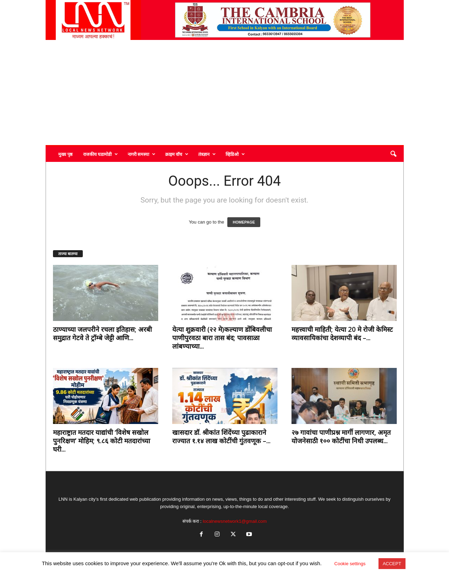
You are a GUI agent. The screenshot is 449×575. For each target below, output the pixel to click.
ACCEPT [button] (392, 563)
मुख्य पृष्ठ (65, 154)
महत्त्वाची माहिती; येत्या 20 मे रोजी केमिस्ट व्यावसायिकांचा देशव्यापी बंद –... (342, 333)
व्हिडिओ (235, 154)
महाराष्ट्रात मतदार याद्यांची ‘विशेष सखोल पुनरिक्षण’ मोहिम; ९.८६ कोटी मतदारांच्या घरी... (101, 441)
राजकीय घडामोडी (100, 154)
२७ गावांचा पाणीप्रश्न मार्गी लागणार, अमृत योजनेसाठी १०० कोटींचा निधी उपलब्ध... (341, 436)
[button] (393, 154)
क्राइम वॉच (176, 154)
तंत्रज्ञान (207, 154)
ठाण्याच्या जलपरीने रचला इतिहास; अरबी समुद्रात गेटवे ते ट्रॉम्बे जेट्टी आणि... (102, 333)
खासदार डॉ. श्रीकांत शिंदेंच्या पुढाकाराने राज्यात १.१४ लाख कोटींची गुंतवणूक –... (221, 436)
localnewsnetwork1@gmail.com (235, 521)
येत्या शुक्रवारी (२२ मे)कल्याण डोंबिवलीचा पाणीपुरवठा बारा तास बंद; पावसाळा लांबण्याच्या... (222, 338)
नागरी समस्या (141, 154)
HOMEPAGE (244, 222)
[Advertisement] (225, 92)
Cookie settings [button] (350, 563)
